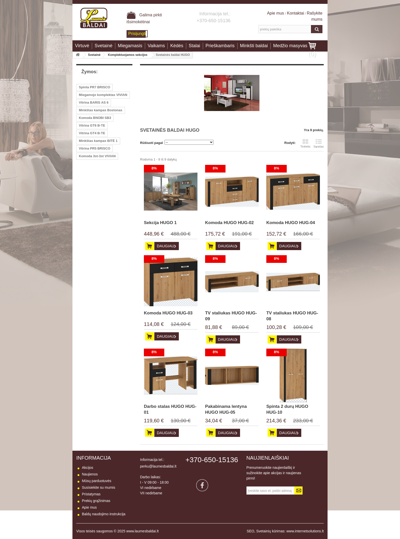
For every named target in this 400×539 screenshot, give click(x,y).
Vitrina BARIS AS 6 (93, 102)
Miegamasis (130, 45)
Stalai (194, 45)
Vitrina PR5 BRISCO (94, 148)
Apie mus (276, 13)
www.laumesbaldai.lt (142, 531)
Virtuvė (82, 45)
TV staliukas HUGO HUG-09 (231, 316)
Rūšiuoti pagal (151, 143)
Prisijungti (137, 33)
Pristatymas (91, 494)
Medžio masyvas (290, 45)
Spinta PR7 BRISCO (94, 87)
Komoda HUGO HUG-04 (290, 222)
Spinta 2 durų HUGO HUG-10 (287, 409)
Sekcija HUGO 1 (160, 222)
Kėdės (176, 45)
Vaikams (156, 45)
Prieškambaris (220, 45)
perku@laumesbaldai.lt (158, 466)
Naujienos (90, 474)
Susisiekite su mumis (98, 487)
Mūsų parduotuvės (96, 481)
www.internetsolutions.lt (305, 531)
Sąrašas (319, 143)
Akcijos (87, 467)
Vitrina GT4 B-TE (92, 133)
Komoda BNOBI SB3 (95, 118)
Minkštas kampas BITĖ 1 (98, 141)
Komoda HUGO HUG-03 (168, 313)
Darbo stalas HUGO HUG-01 (170, 409)
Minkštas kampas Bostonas (100, 110)
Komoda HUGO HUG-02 (229, 222)
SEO (250, 531)
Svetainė (103, 45)
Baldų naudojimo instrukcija (103, 514)
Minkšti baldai (254, 45)
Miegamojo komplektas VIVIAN (103, 95)
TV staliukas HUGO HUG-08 (292, 316)
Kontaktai (295, 13)
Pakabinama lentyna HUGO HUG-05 (226, 409)
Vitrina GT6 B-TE (92, 125)
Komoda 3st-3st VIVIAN (97, 156)
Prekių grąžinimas (96, 501)
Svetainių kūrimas (270, 531)
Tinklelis (305, 143)
